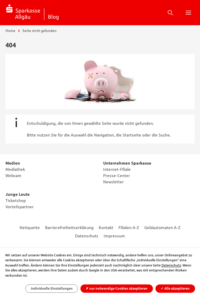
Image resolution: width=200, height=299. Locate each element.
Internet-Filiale (117, 169)
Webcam (13, 175)
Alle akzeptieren (175, 288)
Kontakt (106, 227)
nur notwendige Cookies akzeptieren (116, 288)
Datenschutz (86, 235)
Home (10, 31)
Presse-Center (116, 175)
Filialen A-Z (128, 227)
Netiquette (30, 227)
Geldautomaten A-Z (162, 227)
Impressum (114, 235)
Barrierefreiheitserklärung (69, 227)
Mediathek (15, 169)
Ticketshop (15, 200)
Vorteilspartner (19, 206)
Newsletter (113, 181)
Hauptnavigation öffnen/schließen (188, 12)
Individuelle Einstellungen (52, 288)
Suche (170, 12)
